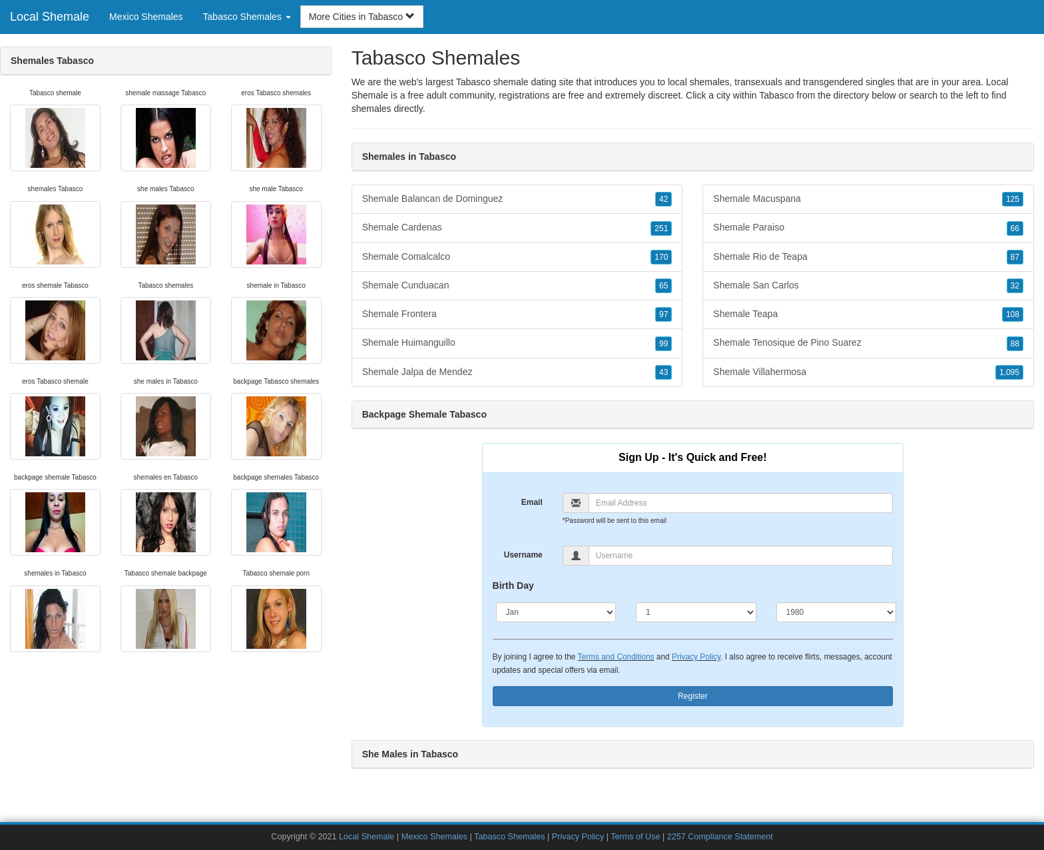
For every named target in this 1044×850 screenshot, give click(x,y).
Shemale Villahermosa (868, 372)
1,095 (1009, 372)
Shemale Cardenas (517, 227)
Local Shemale (49, 16)
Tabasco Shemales (509, 836)
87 (1015, 257)
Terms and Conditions (616, 656)
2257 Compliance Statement (720, 836)
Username (523, 555)
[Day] (696, 612)
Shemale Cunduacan (517, 285)
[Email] (741, 503)
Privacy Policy (696, 656)
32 (1015, 285)
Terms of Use (635, 836)
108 (1012, 314)
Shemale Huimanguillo (517, 343)
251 (661, 228)
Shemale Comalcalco (517, 257)
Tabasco (776, 95)
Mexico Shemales (146, 16)
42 (663, 199)
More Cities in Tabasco (362, 16)
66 (1015, 228)
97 (663, 314)
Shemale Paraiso (868, 227)
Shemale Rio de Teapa (868, 257)
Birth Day (513, 585)
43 (663, 372)
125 (1012, 199)
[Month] (556, 612)
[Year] (836, 612)
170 (661, 257)
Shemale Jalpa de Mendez (517, 372)
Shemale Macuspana (868, 199)
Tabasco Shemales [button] (247, 16)
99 (663, 343)
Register (693, 696)
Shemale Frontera (517, 314)
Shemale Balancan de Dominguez (517, 199)
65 (663, 285)
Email (532, 502)
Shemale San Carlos (868, 285)
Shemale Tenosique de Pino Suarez (868, 343)
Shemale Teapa (868, 314)
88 (1015, 343)
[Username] (741, 556)
